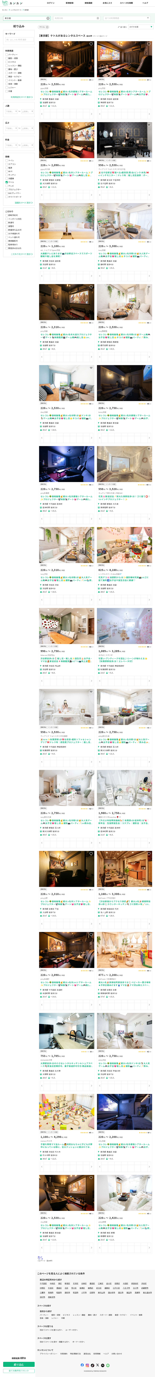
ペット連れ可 (14, 237)
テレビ (11, 186)
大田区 (125, 1284)
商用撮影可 (13, 241)
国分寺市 (111, 1293)
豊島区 (59, 1288)
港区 (60, 1284)
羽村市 (42, 1297)
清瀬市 (137, 1293)
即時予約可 (13, 215)
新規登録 (69, 3)
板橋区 (82, 1288)
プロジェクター (14, 190)
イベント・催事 (15, 80)
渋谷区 (144, 1284)
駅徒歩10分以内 (14, 248)
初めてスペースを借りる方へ (51, 1330)
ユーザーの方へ (71, 1330)
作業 (10, 91)
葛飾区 (107, 1288)
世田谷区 (134, 1284)
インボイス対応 (15, 219)
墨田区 (92, 1284)
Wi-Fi (10, 171)
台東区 (84, 1284)
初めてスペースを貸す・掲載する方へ (55, 1342)
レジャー (12, 88)
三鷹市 (42, 1293)
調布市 (67, 1293)
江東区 (100, 1284)
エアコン (12, 164)
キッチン (12, 175)
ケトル (11, 182)
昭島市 (59, 1293)
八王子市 (126, 1288)
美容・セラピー (15, 77)
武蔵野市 (144, 1288)
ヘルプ (145, 3)
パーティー (13, 55)
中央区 (52, 1284)
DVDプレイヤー (14, 193)
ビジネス (12, 62)
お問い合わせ (116, 1354)
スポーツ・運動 (15, 73)
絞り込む (19, 1364)
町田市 (75, 1293)
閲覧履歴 (88, 3)
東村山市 (101, 1293)
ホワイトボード (15, 197)
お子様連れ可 (14, 234)
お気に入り (107, 3)
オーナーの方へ (78, 1342)
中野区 (42, 1288)
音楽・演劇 (13, 84)
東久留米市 (147, 1293)
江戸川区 (116, 1288)
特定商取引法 (75, 1354)
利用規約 (63, 1354)
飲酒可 (11, 223)
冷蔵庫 (11, 179)
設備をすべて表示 (23, 203)
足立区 (98, 1288)
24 (42, 1259)
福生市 (129, 1293)
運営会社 (87, 1354)
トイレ (11, 161)
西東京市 (51, 1297)
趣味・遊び (13, 69)
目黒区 (117, 1284)
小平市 (84, 1293)
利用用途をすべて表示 (21, 97)
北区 (66, 1288)
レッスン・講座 (15, 66)
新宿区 (67, 1284)
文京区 (75, 1284)
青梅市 (50, 1293)
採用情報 (96, 1354)
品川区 (109, 1284)
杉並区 (50, 1288)
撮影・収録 (13, 58)
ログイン (51, 3)
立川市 (135, 1288)
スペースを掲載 (126, 3)
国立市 (120, 1293)
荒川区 (74, 1288)
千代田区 (43, 1284)
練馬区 (90, 1288)
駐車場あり (13, 245)
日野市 (92, 1293)
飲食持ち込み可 (15, 230)
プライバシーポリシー (48, 1354)
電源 (10, 168)
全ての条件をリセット (19, 1371)
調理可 (11, 226)
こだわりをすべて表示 (21, 254)
